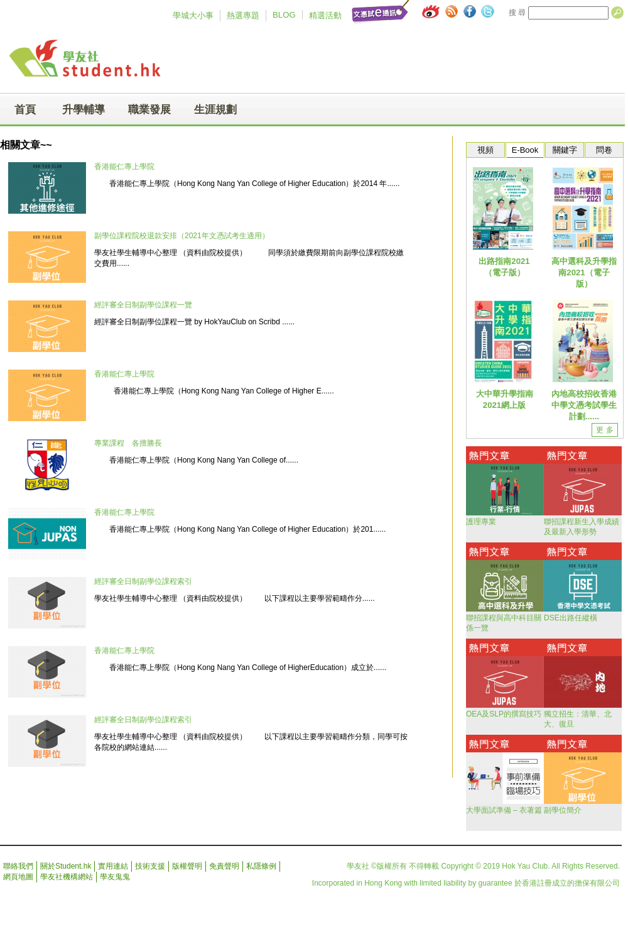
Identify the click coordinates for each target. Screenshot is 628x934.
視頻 (485, 150)
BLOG (284, 14)
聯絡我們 (18, 866)
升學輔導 (83, 110)
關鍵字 (565, 150)
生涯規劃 (215, 110)
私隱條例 (261, 866)
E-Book (525, 150)
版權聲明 (187, 866)
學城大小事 (193, 15)
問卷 (604, 150)
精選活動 (325, 15)
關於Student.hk (65, 866)
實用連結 (113, 866)
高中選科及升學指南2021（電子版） (584, 272)
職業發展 (149, 110)
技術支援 (150, 866)
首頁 (25, 110)
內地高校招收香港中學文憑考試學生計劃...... (584, 405)
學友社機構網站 (66, 876)
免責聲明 (224, 866)
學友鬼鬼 (115, 876)
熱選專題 (243, 15)
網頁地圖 (18, 876)
